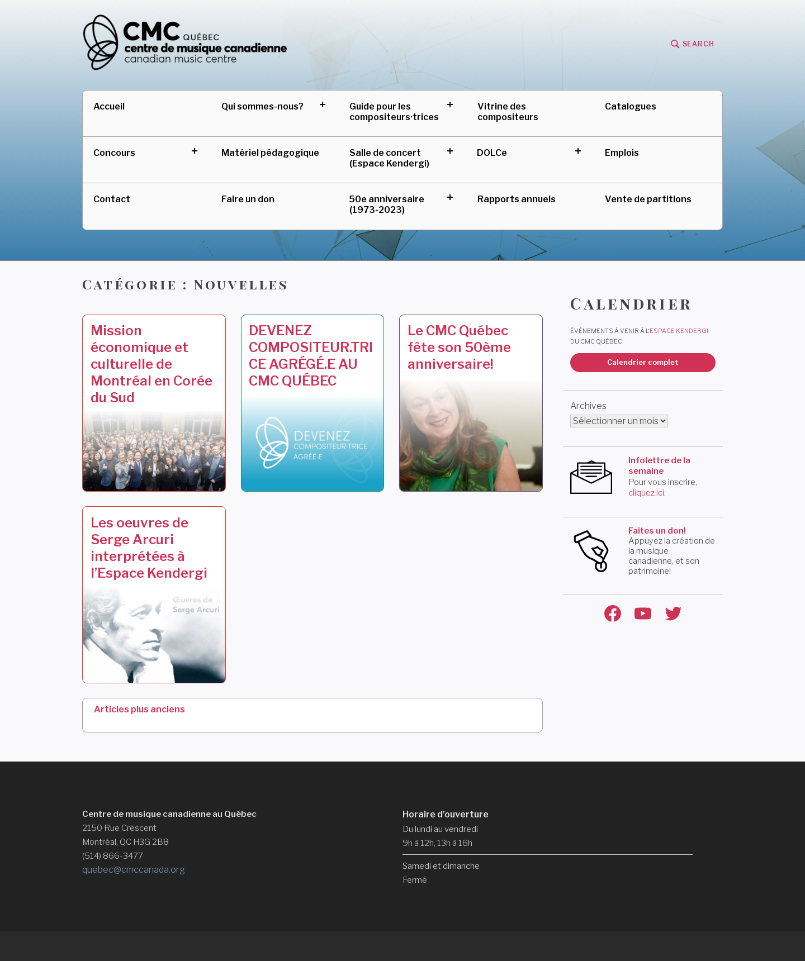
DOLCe (492, 153)
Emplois (622, 153)
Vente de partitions (648, 199)
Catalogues (630, 106)
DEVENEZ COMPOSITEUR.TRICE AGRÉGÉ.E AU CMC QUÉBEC (311, 355)
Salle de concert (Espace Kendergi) (389, 158)
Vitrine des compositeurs (507, 111)
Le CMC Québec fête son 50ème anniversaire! (459, 347)
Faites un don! (657, 531)
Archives (588, 406)
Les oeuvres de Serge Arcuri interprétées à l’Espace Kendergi (149, 548)
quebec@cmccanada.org (133, 869)
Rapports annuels (516, 199)
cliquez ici (646, 493)
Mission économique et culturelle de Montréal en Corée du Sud (151, 364)
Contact (111, 199)
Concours (114, 153)
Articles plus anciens (139, 709)
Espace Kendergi (679, 331)
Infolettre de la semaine (659, 466)
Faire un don (247, 199)
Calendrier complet (643, 362)
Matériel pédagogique (270, 153)
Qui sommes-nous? (262, 106)
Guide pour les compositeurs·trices (394, 111)
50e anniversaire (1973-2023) (386, 204)
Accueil (109, 106)
